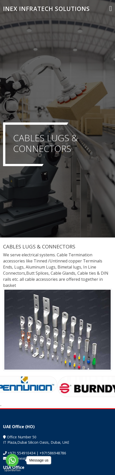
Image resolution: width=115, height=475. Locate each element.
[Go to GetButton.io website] (12, 469)
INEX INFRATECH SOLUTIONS (46, 9)
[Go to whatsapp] (12, 460)
